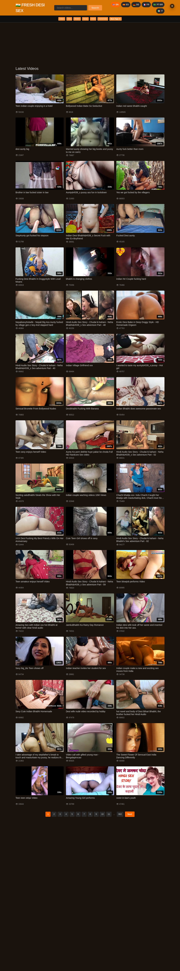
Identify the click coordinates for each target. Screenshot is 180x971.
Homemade (108, 19)
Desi (61, 19)
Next (130, 815)
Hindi (94, 19)
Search (95, 7)
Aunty (84, 19)
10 (102, 815)
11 (109, 815)
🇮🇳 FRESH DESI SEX (30, 8)
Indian (51, 19)
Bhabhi (72, 19)
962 (120, 815)
